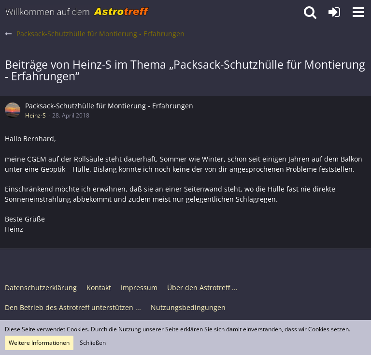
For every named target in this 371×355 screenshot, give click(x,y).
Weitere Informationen (39, 343)
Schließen (93, 343)
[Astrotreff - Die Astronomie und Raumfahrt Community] (77, 12)
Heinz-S (35, 115)
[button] (358, 12)
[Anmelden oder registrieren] (334, 12)
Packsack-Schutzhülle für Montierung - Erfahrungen (109, 105)
